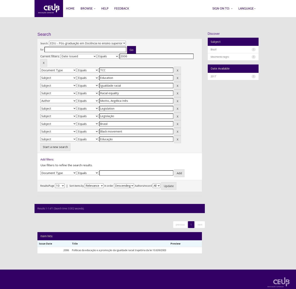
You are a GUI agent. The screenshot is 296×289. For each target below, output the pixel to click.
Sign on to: (222, 8)
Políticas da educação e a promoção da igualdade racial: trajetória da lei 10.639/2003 (119, 250)
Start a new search (55, 147)
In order (108, 185)
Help (104, 8)
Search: (44, 43)
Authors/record (143, 185)
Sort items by (76, 185)
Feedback (121, 8)
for (42, 49)
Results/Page (47, 185)
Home (70, 8)
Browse (87, 8)
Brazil (213, 49)
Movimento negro (220, 56)
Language (247, 8)
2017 (213, 76)
